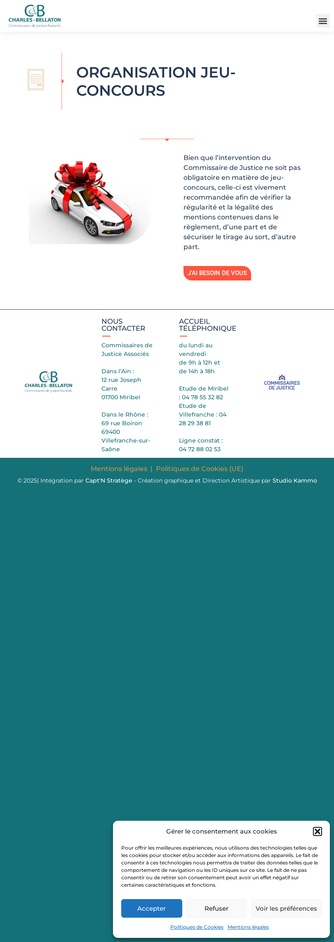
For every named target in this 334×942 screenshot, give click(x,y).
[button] (317, 831)
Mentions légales (248, 927)
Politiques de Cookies (196, 927)
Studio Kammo (295, 480)
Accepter (151, 908)
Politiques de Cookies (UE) (199, 469)
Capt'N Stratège (108, 480)
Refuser (216, 908)
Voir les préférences (286, 908)
